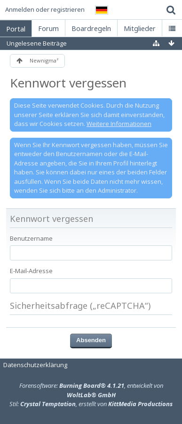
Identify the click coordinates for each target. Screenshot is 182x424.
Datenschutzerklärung (35, 365)
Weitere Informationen (119, 123)
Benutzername (31, 238)
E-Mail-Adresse (31, 271)
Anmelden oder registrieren (45, 9)
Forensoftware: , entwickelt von (91, 390)
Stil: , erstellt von (91, 404)
